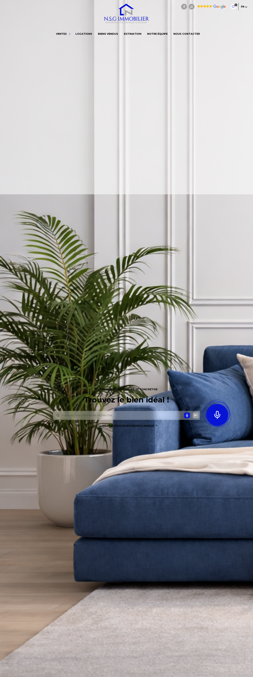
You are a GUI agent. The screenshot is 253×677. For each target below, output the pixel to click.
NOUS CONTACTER (186, 34)
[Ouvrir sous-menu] (70, 34)
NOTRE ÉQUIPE (157, 34)
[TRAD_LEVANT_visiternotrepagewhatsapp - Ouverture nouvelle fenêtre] (191, 7)
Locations (83, 34)
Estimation (132, 34)
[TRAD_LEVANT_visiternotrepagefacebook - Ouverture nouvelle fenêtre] (184, 7)
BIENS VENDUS (108, 34)
